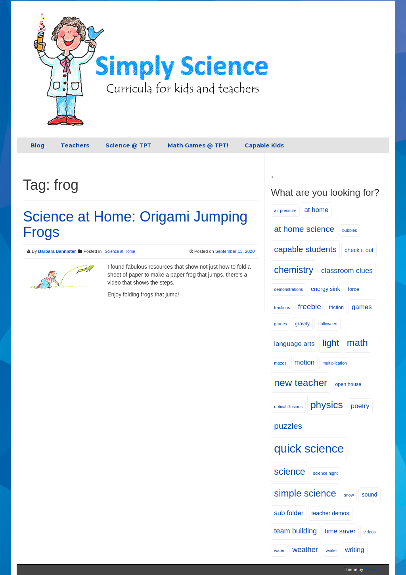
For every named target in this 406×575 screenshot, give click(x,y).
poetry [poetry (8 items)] (360, 406)
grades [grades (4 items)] (280, 323)
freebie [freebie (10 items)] (309, 306)
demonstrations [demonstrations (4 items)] (288, 289)
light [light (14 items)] (330, 343)
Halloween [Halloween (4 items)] (327, 323)
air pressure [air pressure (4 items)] (285, 210)
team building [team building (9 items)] (295, 531)
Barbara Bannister (57, 251)
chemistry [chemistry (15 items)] (293, 270)
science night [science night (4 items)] (325, 473)
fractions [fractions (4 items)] (282, 307)
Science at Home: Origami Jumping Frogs (135, 224)
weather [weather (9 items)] (305, 550)
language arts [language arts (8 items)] (294, 344)
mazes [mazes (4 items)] (280, 363)
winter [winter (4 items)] (331, 550)
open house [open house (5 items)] (348, 384)
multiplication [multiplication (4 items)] (334, 363)
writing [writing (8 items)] (354, 550)
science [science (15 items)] (289, 471)
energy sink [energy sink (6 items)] (325, 289)
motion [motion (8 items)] (305, 362)
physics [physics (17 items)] (326, 404)
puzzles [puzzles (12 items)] (288, 425)
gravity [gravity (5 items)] (302, 324)
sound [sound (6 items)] (369, 494)
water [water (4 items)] (279, 550)
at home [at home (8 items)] (316, 210)
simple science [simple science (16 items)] (305, 493)
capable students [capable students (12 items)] (305, 249)
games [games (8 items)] (362, 307)
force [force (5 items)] (353, 289)
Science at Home (120, 251)
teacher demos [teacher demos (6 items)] (330, 513)
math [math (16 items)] (357, 342)
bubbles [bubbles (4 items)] (349, 230)
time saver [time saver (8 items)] (340, 531)
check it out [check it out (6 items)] (359, 250)
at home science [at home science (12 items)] (304, 228)
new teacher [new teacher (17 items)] (300, 382)
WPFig (370, 569)
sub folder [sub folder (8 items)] (288, 513)
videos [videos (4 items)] (370, 531)
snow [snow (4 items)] (349, 495)
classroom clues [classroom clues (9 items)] (347, 271)
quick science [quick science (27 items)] (309, 448)
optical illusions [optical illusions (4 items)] (288, 406)
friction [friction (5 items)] (336, 307)
